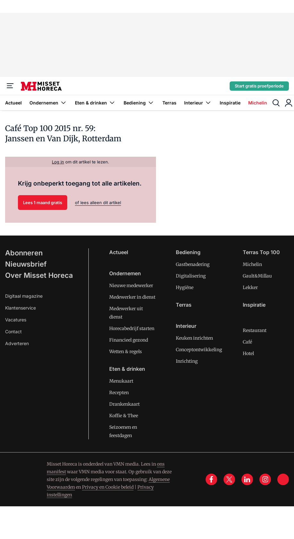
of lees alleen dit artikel (98, 202)
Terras (169, 102)
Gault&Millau (257, 276)
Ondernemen (48, 102)
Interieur (198, 102)
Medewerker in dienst (132, 297)
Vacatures (15, 319)
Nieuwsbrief (26, 264)
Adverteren (17, 343)
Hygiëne (184, 287)
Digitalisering (191, 276)
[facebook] (211, 479)
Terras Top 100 (261, 252)
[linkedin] (247, 479)
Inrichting (187, 361)
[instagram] (265, 479)
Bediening (139, 102)
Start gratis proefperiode (259, 85)
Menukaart (121, 381)
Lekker (250, 287)
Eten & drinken (95, 102)
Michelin (257, 102)
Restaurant (254, 330)
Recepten (119, 392)
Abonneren (24, 253)
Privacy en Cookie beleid (108, 487)
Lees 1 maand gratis (42, 202)
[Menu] (10, 85)
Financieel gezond (128, 340)
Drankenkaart (124, 404)
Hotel (248, 353)
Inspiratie (230, 102)
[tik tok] (283, 479)
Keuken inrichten (194, 338)
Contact (13, 331)
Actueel (13, 102)
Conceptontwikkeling (199, 349)
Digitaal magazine (24, 296)
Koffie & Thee (123, 416)
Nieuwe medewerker (131, 285)
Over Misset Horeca (39, 275)
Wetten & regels (125, 351)
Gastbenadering (192, 264)
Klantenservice (20, 308)
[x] (229, 479)
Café (247, 342)
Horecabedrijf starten (131, 328)
